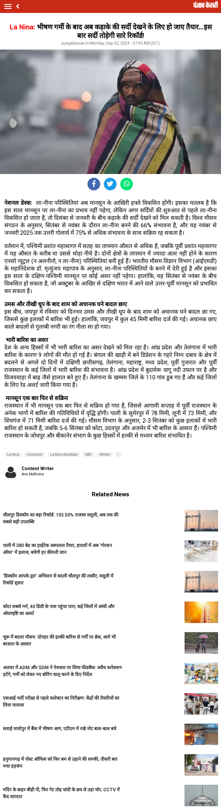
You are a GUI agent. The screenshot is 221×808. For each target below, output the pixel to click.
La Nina (13, 455)
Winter (105, 455)
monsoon (34, 455)
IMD (88, 455)
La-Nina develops (63, 455)
